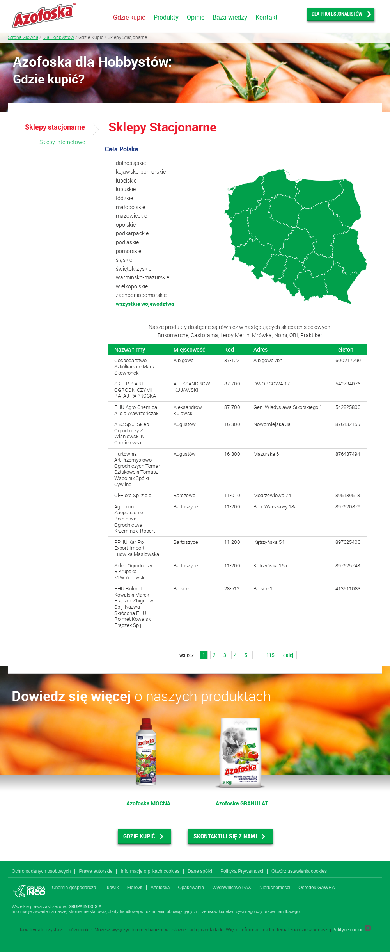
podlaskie (127, 242)
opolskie (126, 224)
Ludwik (111, 887)
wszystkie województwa (145, 303)
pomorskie (128, 251)
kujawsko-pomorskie (141, 171)
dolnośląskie (131, 163)
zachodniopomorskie (141, 294)
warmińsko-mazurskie (142, 277)
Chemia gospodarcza (74, 887)
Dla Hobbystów (58, 37)
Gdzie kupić (129, 17)
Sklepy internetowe (62, 142)
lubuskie (126, 189)
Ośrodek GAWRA (316, 887)
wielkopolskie (132, 286)
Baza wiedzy (230, 17)
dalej (288, 655)
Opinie (195, 17)
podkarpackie (132, 233)
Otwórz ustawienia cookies (299, 871)
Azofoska (160, 887)
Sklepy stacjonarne (55, 126)
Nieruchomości (274, 887)
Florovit (134, 887)
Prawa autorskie (95, 871)
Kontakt (266, 17)
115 (270, 655)
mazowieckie (131, 215)
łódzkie (124, 198)
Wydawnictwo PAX (231, 887)
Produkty (166, 17)
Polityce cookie (347, 929)
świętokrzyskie (133, 268)
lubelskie (126, 180)
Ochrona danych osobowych (41, 871)
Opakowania (191, 887)
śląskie (124, 259)
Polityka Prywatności (241, 871)
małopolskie (130, 207)
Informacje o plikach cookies (150, 871)
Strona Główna (23, 37)
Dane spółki (200, 871)
